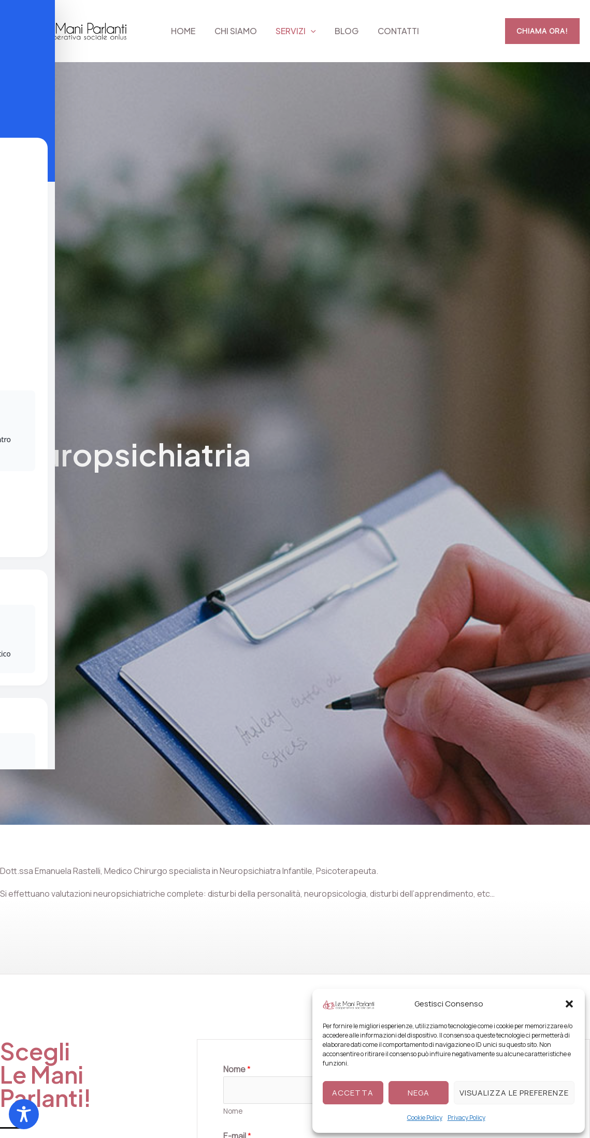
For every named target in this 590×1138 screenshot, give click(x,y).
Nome (232, 1111)
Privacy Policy (466, 1117)
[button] (569, 1004)
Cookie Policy (424, 1117)
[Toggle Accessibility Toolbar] (24, 1114)
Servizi (296, 31)
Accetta (352, 1092)
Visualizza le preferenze (514, 1092)
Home (188, 30)
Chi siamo (238, 30)
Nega (418, 1092)
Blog (344, 30)
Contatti (393, 30)
